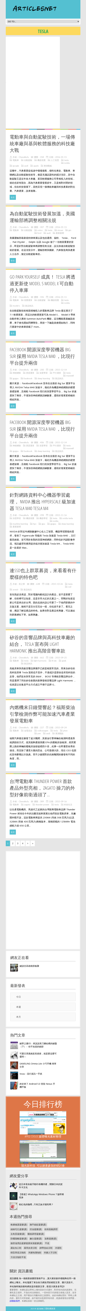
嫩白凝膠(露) (36, 1238)
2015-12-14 (61, 369)
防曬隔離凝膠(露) (19, 1238)
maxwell (70, 375)
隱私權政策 (50, 1308)
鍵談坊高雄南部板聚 (29, 965)
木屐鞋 (58, 1247)
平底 (47, 1243)
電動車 (16, 160)
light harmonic (40, 660)
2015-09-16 (61, 801)
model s (16, 305)
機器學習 (44, 518)
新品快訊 (29, 305)
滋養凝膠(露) (50, 1238)
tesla (66, 160)
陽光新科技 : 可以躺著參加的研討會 (43, 1165)
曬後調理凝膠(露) (36, 1233)
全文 (13, 197)
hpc (34, 524)
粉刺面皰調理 (51, 1229)
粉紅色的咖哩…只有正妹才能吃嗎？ (36, 1204)
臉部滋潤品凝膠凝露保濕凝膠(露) (26, 1243)
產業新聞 (60, 233)
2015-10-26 (57, 584)
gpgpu (16, 378)
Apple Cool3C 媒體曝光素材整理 (43, 1136)
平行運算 (57, 373)
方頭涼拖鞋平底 (18, 1257)
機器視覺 (41, 160)
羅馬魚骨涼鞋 (30, 1247)
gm (69, 230)
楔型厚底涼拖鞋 (18, 1252)
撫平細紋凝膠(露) (38, 1224)
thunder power (42, 804)
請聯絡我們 (15, 1301)
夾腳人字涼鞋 (50, 1252)
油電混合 (28, 730)
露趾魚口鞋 (16, 1247)
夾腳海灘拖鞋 (34, 1252)
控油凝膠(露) (36, 1229)
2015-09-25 (61, 657)
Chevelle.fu (24, 157)
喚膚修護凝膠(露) (19, 1224)
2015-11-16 (61, 515)
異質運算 (30, 373)
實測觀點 (48, 166)
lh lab (54, 660)
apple (36, 166)
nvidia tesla (68, 518)
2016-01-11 (61, 297)
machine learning (20, 524)
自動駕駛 (28, 160)
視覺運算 (28, 300)
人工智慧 (55, 160)
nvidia (67, 163)
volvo (40, 230)
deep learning (44, 378)
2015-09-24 (61, 727)
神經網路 (17, 373)
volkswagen (42, 730)
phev (65, 730)
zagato (27, 804)
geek (64, 660)
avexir (15, 589)
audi (26, 166)
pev (39, 733)
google (16, 166)
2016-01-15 (61, 157)
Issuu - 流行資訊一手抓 (31, 1073)
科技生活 (68, 804)
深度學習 (44, 373)
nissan (60, 230)
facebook (28, 378)
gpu (43, 524)
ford (39, 233)
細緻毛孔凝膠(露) (19, 1229)
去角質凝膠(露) (18, 1233)
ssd (69, 587)
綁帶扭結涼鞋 (46, 1247)
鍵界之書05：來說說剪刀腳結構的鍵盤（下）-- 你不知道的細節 (38, 1045)
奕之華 (22, 584)
